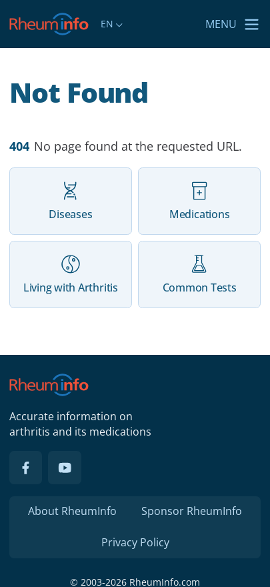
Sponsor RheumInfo (191, 511)
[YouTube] (64, 467)
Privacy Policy (135, 542)
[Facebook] (26, 467)
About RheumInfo (72, 511)
